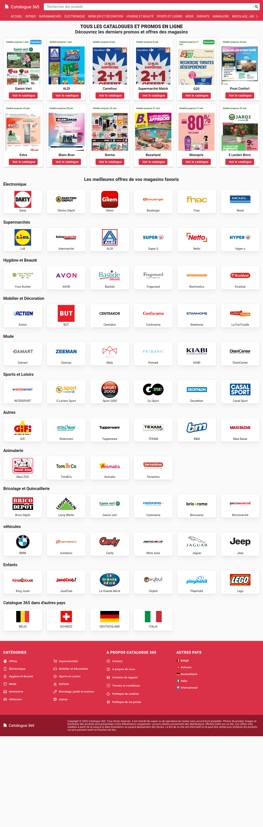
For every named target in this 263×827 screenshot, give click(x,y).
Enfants (203, 16)
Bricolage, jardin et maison (73, 781)
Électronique (75, 16)
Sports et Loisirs (169, 16)
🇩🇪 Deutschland (186, 763)
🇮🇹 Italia (181, 770)
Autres (60, 789)
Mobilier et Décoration (105, 16)
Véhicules (12, 789)
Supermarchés (50, 16)
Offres (30, 16)
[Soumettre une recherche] (256, 6)
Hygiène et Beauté (139, 16)
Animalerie (220, 16)
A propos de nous (120, 759)
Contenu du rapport (121, 767)
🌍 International (186, 777)
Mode (190, 16)
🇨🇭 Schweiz (184, 757)
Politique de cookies (122, 784)
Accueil (16, 16)
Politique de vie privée (123, 792)
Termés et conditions (123, 775)
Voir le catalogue (23, 95)
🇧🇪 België (182, 750)
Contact (114, 751)
